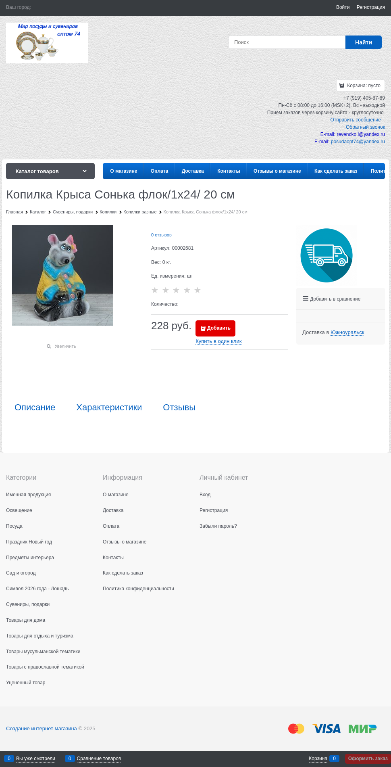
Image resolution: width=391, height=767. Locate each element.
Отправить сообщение (355, 120)
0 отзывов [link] (161, 234)
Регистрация (371, 7)
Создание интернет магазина (41, 728)
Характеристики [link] (109, 407)
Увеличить (65, 346)
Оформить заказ (368, 758)
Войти (343, 7)
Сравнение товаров (99, 758)
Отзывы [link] (179, 407)
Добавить (219, 328)
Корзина (318, 758)
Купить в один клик (218, 341)
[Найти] (363, 42)
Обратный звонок (365, 127)
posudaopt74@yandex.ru (358, 141)
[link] (347, 332)
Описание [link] (35, 407)
